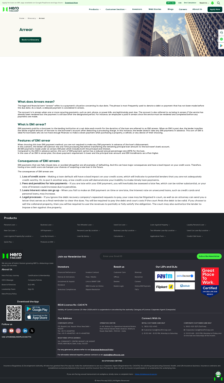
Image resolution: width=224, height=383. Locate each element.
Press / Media (91, 277)
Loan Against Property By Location (17, 236)
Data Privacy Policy (9, 294)
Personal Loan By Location (87, 230)
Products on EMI (47, 242)
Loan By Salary (83, 236)
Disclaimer (139, 277)
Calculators (118, 236)
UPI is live (171, 3)
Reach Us (203, 3)
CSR (179, 3)
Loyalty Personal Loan (195, 225)
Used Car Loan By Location (197, 230)
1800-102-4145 (149, 326)
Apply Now (215, 9)
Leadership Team (8, 289)
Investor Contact (92, 272)
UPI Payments (46, 230)
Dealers (116, 281)
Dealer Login (119, 286)
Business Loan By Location (124, 230)
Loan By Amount (47, 236)
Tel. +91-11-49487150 (66, 331)
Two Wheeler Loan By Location (162, 230)
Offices (116, 277)
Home (21, 18)
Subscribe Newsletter (209, 256)
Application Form (157, 236)
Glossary (32, 18)
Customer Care (120, 272)
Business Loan (46, 225)
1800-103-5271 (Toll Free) (195, 326)
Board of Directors (9, 285)
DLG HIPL (31, 285)
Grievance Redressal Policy (102, 350)
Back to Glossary (30, 40)
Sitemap (138, 272)
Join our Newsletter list (72, 256)
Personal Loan (9, 225)
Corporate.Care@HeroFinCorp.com (199, 330)
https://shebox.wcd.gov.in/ (146, 374)
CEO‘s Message (7, 280)
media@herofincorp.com (113, 355)
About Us (197, 9)
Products (93, 9)
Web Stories (155, 9)
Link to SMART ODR (93, 281)
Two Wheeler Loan (84, 225)
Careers (183, 9)
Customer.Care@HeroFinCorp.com (156, 330)
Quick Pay (8, 242)
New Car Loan (9, 230)
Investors (137, 9)
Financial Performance (67, 272)
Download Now (71, 3)
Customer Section (115, 9)
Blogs (170, 9)
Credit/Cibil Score (194, 236)
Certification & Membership (39, 275)
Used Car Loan (119, 225)
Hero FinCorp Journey (10, 275)
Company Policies (35, 280)
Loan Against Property (159, 225)
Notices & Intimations (66, 277)
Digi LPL (31, 289)
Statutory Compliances (67, 289)
